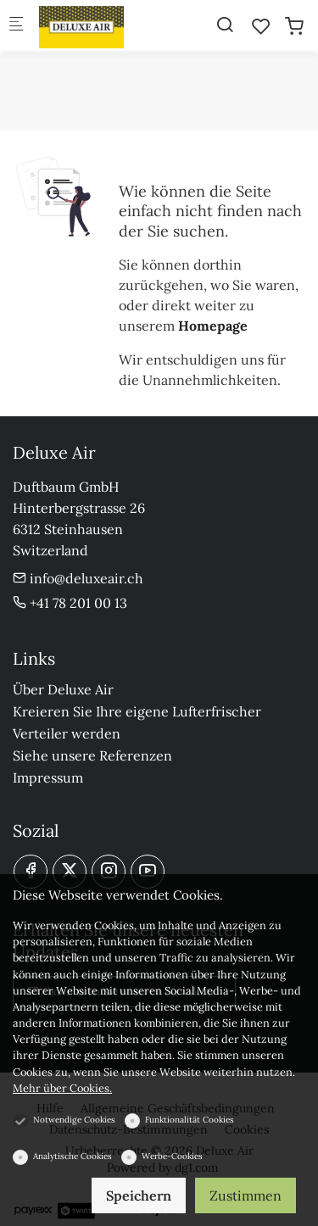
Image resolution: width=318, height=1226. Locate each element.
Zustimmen (245, 1195)
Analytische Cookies (72, 1156)
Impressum (48, 777)
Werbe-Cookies (172, 1156)
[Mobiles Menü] (16, 26)
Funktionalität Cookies (189, 1119)
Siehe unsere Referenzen (92, 755)
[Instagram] (109, 872)
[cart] (294, 26)
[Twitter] (69, 872)
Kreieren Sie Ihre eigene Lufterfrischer (137, 711)
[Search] (225, 24)
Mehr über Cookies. (62, 1088)
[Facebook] (30, 872)
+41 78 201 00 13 (70, 602)
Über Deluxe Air (63, 689)
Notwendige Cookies (74, 1119)
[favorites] (261, 26)
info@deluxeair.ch (78, 578)
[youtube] (148, 872)
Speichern (138, 1195)
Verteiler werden (66, 733)
